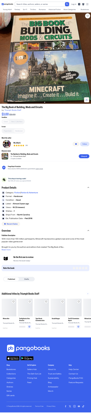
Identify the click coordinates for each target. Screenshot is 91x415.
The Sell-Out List (34, 374)
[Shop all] (84, 156)
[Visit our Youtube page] (79, 406)
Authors (10, 382)
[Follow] (84, 144)
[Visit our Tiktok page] (83, 406)
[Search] (67, 4)
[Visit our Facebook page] (65, 406)
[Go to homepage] (7, 4)
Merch (50, 391)
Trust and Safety (54, 374)
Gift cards (10, 395)
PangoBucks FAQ (76, 378)
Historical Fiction (55, 9)
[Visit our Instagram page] (74, 406)
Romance (42, 9)
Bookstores (85, 9)
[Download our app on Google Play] (26, 358)
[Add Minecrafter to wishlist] (13, 301)
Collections (11, 374)
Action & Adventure (29, 192)
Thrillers (33, 9)
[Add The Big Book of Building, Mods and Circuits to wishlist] (87, 15)
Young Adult (7, 9)
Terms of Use (39, 406)
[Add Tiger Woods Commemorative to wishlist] (46, 301)
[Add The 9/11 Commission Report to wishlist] (78, 301)
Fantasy (17, 9)
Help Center (74, 369)
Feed (29, 382)
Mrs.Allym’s (17, 143)
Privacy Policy (51, 406)
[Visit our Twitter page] (70, 406)
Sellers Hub (32, 369)
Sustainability (53, 378)
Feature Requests (76, 382)
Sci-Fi (25, 9)
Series (9, 391)
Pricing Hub (32, 378)
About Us (52, 369)
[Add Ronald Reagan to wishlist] (62, 301)
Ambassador (53, 387)
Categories (11, 378)
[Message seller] (76, 144)
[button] (45, 187)
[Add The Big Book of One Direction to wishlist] (29, 301)
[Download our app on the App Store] (13, 358)
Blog (50, 382)
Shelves (10, 387)
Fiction (17, 192)
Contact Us (73, 374)
